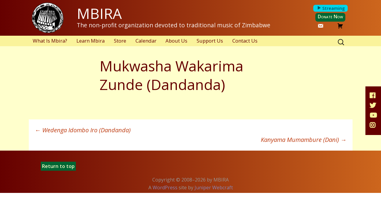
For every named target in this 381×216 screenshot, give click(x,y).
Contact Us (244, 40)
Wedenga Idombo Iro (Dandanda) (83, 130)
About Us (176, 40)
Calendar (145, 40)
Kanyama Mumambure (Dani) (304, 140)
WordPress (165, 187)
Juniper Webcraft (214, 187)
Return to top (58, 166)
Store (120, 40)
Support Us (210, 40)
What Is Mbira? (50, 40)
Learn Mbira (90, 40)
